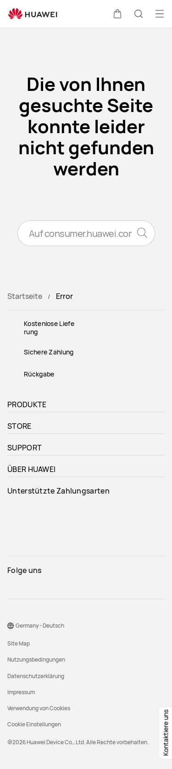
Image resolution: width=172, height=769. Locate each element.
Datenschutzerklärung (35, 676)
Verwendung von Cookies (38, 708)
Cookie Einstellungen (34, 724)
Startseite (24, 296)
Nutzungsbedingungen (36, 659)
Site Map (18, 643)
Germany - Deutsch (40, 625)
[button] (117, 13)
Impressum (21, 692)
